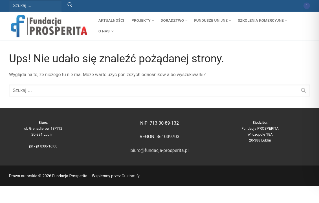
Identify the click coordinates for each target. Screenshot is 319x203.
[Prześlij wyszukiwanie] (69, 6)
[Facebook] (306, 6)
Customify (130, 176)
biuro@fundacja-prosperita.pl (159, 150)
